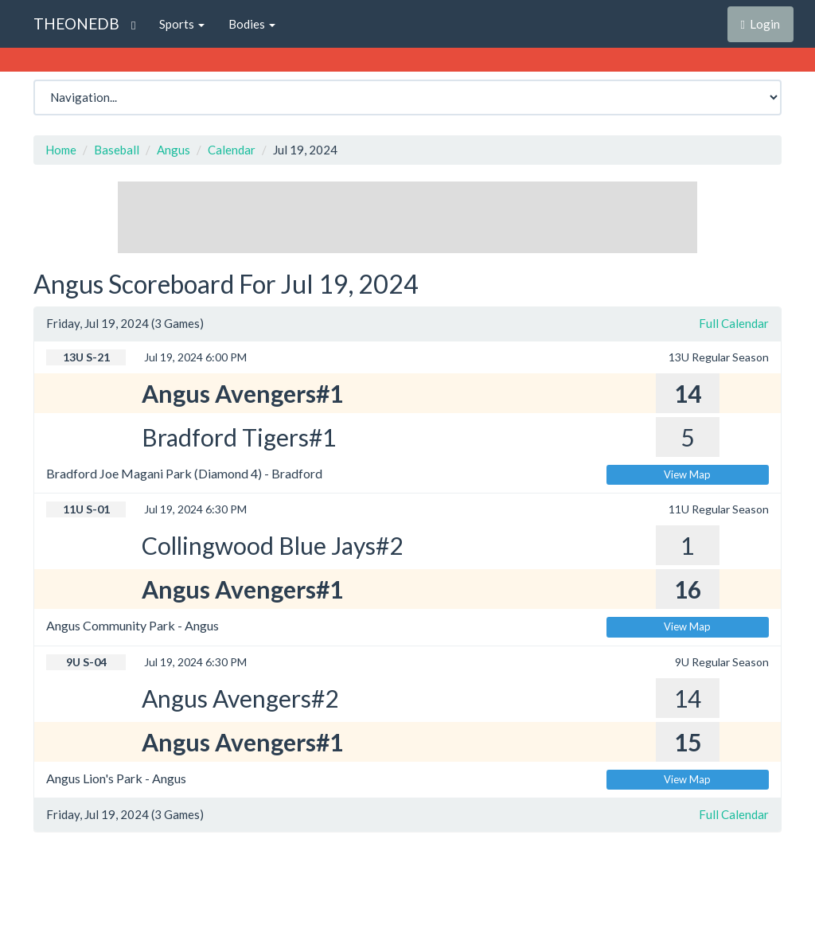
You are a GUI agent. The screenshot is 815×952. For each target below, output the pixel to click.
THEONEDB (76, 23)
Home (60, 149)
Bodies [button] (251, 24)
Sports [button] (182, 24)
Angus (173, 149)
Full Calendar (734, 323)
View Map (687, 474)
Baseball (116, 149)
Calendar (231, 149)
